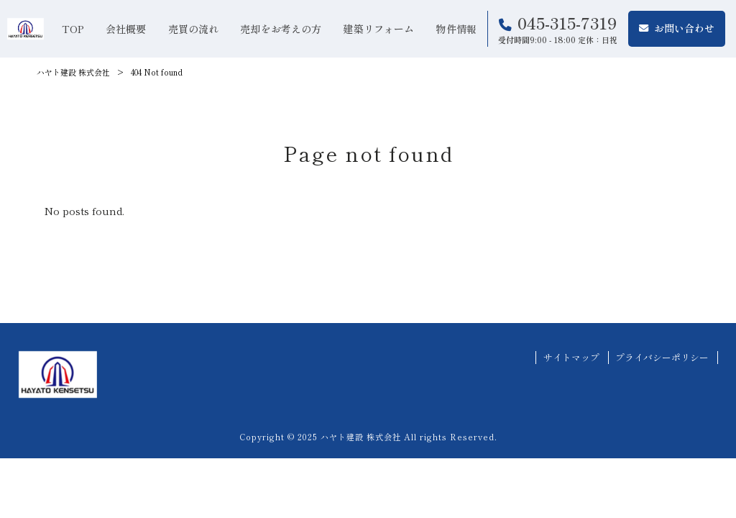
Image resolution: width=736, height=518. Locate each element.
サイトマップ (571, 357)
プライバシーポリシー (662, 357)
